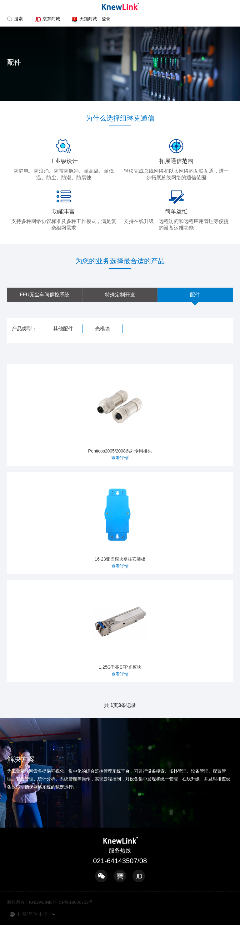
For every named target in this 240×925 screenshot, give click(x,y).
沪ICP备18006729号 (73, 902)
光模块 (102, 328)
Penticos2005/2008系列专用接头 (120, 414)
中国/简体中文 (32, 914)
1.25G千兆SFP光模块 (120, 630)
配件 (195, 294)
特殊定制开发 (120, 294)
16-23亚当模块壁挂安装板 (120, 522)
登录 (106, 18)
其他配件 (63, 328)
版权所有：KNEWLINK (29, 902)
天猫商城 (84, 19)
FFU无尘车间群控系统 (44, 294)
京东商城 (47, 19)
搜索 (18, 18)
